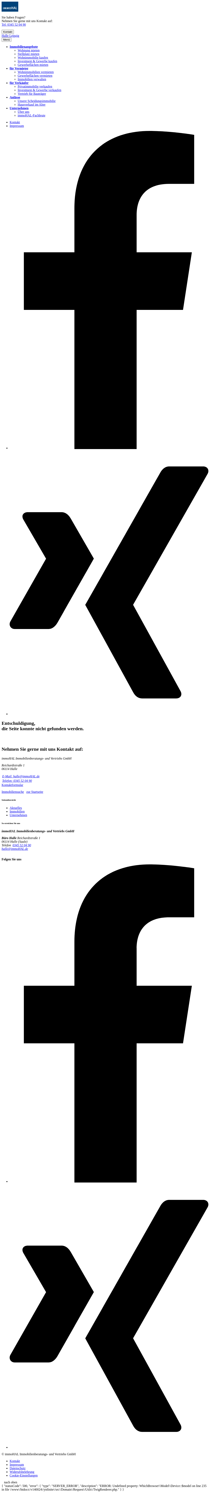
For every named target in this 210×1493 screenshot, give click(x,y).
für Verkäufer (19, 83)
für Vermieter (19, 68)
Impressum (17, 126)
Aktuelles (16, 808)
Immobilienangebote (24, 46)
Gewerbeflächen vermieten (35, 75)
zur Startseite (34, 791)
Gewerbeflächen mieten (33, 64)
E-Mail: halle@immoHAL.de (21, 776)
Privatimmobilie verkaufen (35, 86)
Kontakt (7, 31)
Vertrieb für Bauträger (32, 93)
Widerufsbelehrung (22, 1472)
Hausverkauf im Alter (32, 104)
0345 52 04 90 (22, 845)
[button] (6, 40)
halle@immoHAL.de (15, 849)
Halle (5, 35)
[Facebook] (109, 448)
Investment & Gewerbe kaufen (37, 61)
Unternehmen (19, 108)
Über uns (23, 111)
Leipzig (14, 35)
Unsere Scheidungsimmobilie (37, 101)
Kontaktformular (12, 785)
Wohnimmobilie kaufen (33, 57)
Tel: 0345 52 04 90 (14, 24)
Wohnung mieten (29, 50)
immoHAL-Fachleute (31, 115)
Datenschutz (17, 1468)
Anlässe (15, 97)
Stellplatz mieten (28, 54)
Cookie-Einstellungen (24, 1475)
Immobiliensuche (13, 791)
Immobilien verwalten (32, 79)
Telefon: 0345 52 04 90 (17, 780)
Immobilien (17, 811)
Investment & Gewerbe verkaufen (39, 90)
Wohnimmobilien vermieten (36, 72)
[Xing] (109, 714)
